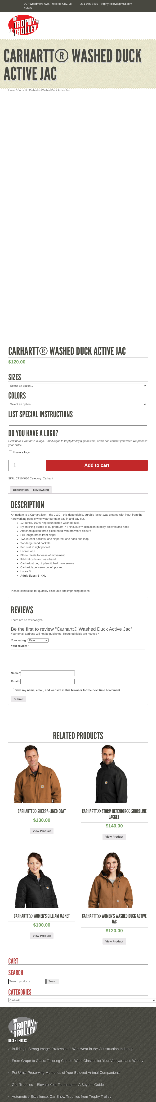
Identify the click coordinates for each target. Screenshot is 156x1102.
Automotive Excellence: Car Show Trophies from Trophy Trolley (61, 1097)
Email (15, 681)
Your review (20, 645)
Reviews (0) (41, 489)
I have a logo (19, 452)
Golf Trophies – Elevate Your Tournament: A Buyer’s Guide (58, 1085)
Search (52, 981)
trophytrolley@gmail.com (116, 3)
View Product (42, 831)
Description (21, 489)
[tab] (21, 490)
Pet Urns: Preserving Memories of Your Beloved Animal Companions (66, 1073)
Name (16, 673)
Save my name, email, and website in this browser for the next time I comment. (68, 690)
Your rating (19, 640)
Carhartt (22, 90)
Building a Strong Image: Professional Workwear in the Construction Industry (72, 1049)
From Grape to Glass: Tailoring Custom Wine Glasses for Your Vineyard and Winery (77, 1061)
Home (11, 90)
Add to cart (96, 465)
